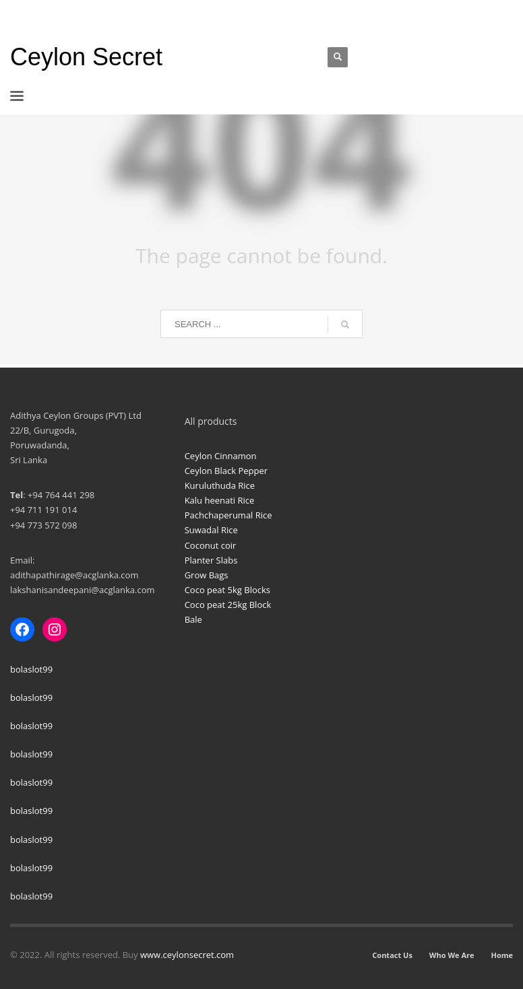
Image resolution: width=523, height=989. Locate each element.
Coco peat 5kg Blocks (227, 590)
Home (502, 955)
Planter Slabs (211, 560)
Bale (193, 619)
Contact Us (392, 955)
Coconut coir (211, 545)
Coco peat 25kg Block (228, 605)
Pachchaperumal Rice (228, 515)
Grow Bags (206, 575)
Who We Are (451, 955)
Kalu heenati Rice (220, 500)
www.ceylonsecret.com (187, 955)
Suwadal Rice (211, 530)
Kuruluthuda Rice (220, 485)
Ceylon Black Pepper (226, 471)
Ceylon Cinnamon (221, 456)
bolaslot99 (31, 669)
